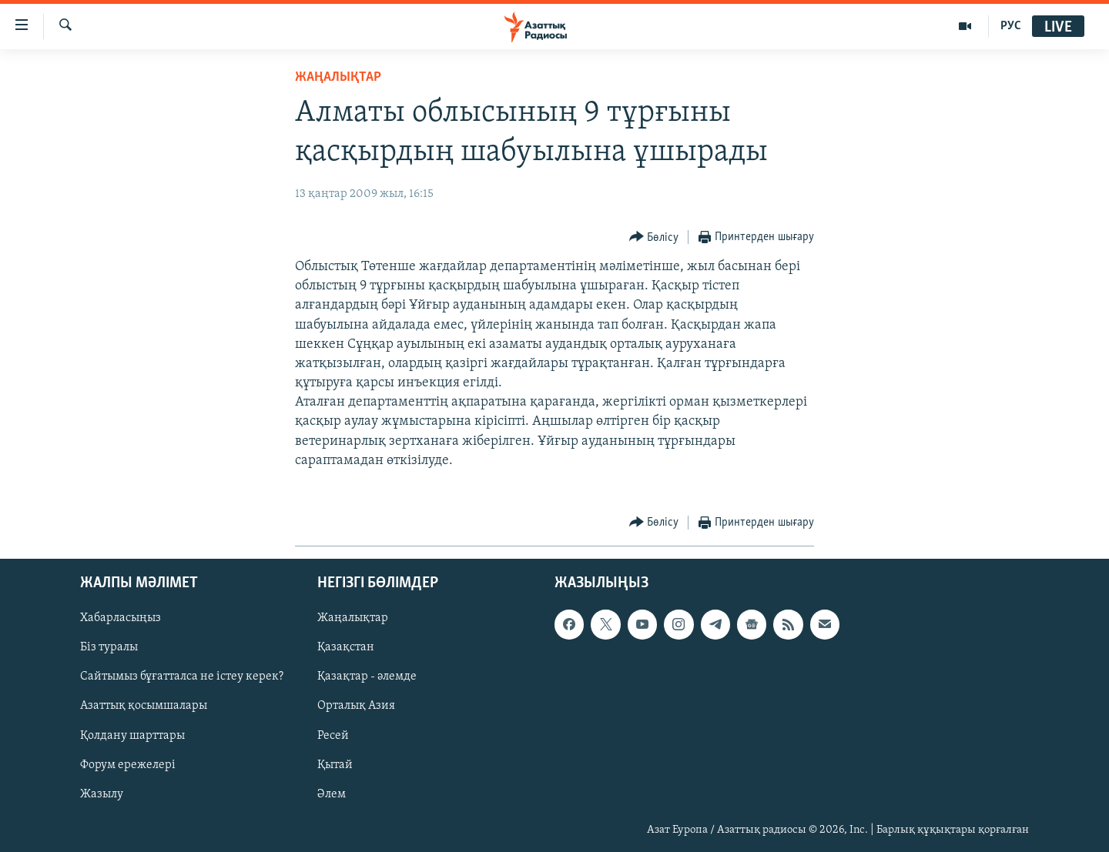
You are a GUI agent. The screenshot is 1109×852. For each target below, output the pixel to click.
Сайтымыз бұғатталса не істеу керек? (181, 677)
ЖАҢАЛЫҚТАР (338, 77)
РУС (1010, 26)
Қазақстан (345, 648)
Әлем (331, 794)
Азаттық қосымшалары (143, 706)
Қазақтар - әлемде (367, 677)
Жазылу (101, 794)
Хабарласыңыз (120, 619)
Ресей (333, 736)
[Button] (654, 237)
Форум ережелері (128, 765)
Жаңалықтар (352, 619)
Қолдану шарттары (132, 736)
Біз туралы (109, 648)
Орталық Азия (356, 706)
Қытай (335, 765)
